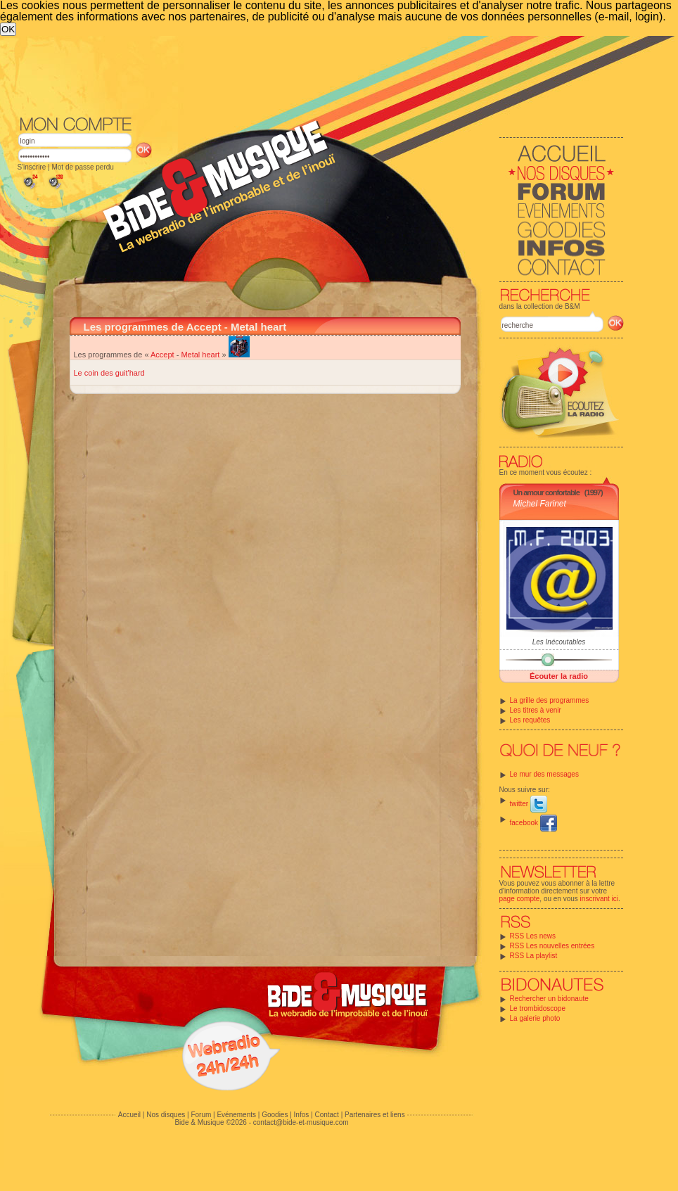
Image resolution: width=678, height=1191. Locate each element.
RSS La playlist (534, 956)
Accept (162, 354)
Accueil (129, 1115)
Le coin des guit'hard (109, 373)
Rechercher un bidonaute (549, 998)
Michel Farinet (539, 504)
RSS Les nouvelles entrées (552, 946)
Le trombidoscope (538, 1008)
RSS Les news (533, 936)
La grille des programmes (549, 700)
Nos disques (165, 1115)
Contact (326, 1115)
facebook (533, 823)
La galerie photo (535, 1018)
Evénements (236, 1115)
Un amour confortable (546, 492)
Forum (201, 1115)
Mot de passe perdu (82, 167)
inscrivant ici (599, 899)
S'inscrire (32, 167)
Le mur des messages (544, 774)
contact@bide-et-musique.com (301, 1122)
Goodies (275, 1115)
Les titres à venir (535, 710)
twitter (528, 804)
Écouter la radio (559, 676)
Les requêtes (530, 720)
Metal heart (200, 354)
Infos (301, 1115)
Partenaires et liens (375, 1115)
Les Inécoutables (559, 642)
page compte (519, 899)
